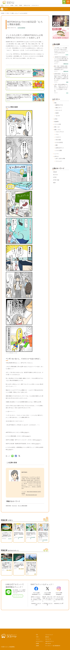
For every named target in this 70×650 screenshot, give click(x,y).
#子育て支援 (56, 180)
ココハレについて (49, 634)
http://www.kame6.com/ (31, 494)
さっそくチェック (18, 595)
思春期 (37, 645)
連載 (56, 145)
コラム (57, 134)
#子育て (55, 177)
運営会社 (47, 636)
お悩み (55, 118)
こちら (25, 432)
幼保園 (37, 643)
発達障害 (56, 121)
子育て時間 (58, 139)
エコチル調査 (58, 150)
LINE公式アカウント (49, 641)
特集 (55, 102)
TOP (37, 634)
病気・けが (57, 126)
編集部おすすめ (59, 105)
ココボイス (58, 137)
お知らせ (56, 156)
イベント (38, 639)
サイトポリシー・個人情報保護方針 (52, 645)
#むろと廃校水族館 (22, 505)
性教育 (57, 113)
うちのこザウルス (59, 131)
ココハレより (58, 161)
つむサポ (57, 115)
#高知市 (55, 172)
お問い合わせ (48, 643)
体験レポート (58, 107)
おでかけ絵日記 (59, 142)
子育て (37, 636)
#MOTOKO (8, 505)
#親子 (54, 182)
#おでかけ (14, 505)
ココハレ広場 (57, 124)
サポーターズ (58, 110)
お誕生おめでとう (59, 147)
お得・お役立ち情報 (60, 158)
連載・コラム (57, 129)
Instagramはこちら (58, 603)
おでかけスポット (39, 641)
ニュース (56, 153)
